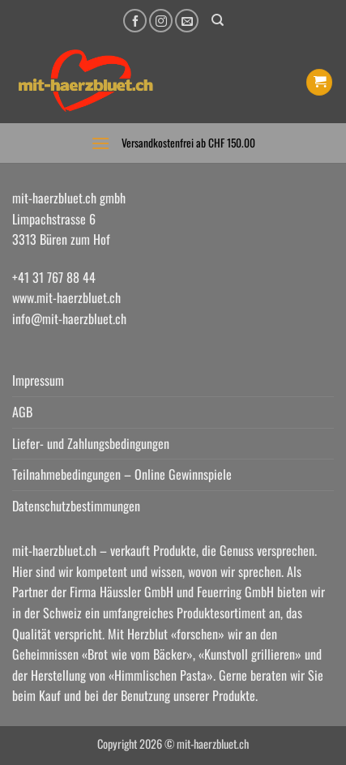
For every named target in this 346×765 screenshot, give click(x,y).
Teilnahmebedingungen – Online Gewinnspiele (122, 474)
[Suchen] (217, 20)
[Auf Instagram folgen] (161, 20)
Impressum (38, 380)
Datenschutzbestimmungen (76, 505)
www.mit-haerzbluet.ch (66, 297)
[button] (319, 82)
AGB (22, 411)
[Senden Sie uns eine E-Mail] (187, 20)
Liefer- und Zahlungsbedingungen (90, 443)
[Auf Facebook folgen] (135, 20)
